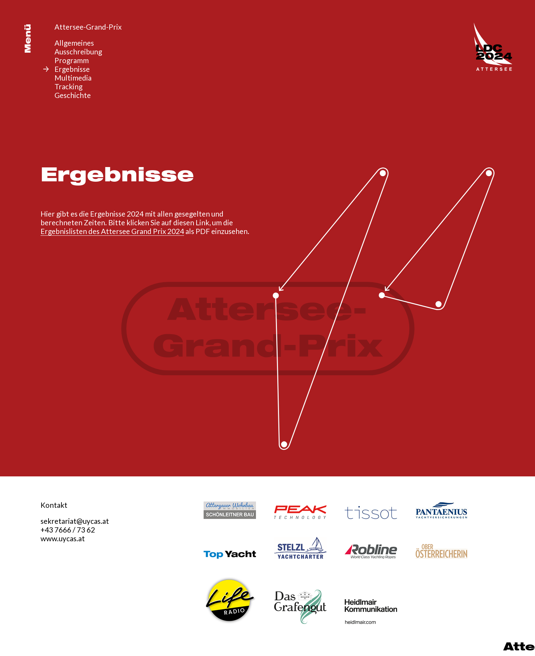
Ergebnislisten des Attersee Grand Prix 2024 (112, 231)
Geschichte (72, 95)
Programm (71, 60)
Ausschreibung (78, 51)
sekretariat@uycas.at (75, 520)
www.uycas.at (63, 538)
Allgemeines (74, 42)
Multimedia (72, 77)
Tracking (68, 86)
